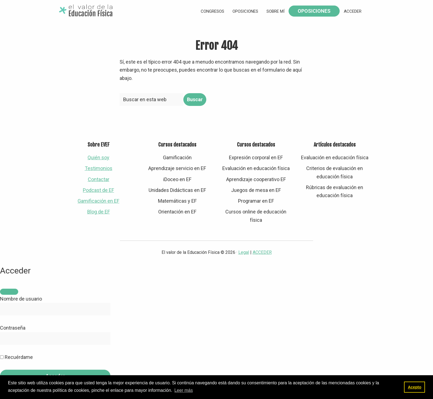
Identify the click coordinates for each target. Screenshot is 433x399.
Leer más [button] (183, 390)
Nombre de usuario (21, 299)
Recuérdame (16, 357)
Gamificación (177, 157)
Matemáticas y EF (177, 201)
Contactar (98, 179)
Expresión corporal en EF (256, 157)
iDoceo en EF (177, 179)
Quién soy (98, 157)
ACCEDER (262, 252)
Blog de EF (98, 212)
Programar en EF (256, 201)
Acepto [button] (414, 387)
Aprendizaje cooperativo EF (256, 179)
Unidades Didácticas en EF (177, 190)
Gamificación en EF (98, 201)
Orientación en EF (177, 212)
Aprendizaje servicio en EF (177, 168)
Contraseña (12, 328)
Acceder (352, 11)
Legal (243, 252)
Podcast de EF (98, 190)
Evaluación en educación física (256, 168)
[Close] (9, 292)
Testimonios (98, 168)
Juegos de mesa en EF (256, 190)
